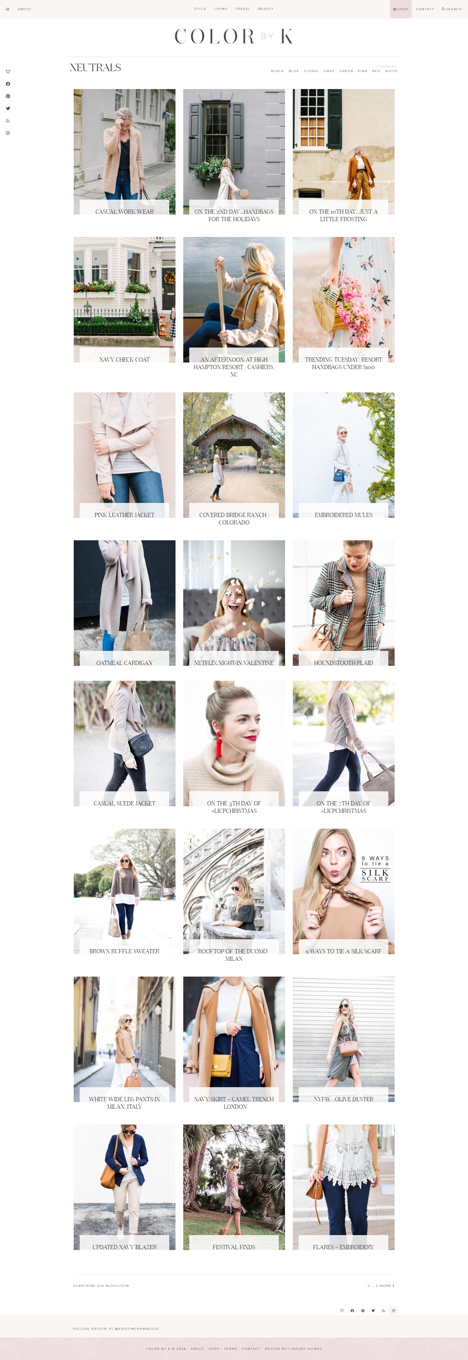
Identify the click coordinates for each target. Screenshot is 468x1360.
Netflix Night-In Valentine (234, 663)
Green (346, 71)
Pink (363, 71)
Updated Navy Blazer (125, 1248)
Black (277, 71)
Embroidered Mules (343, 515)
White (391, 71)
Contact (251, 1349)
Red (376, 71)
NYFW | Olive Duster (343, 1100)
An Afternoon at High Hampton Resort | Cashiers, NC (234, 367)
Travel (243, 9)
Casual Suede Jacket (125, 804)
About (197, 1349)
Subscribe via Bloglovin (101, 1286)
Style (200, 9)
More (387, 1286)
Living (221, 9)
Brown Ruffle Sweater (124, 952)
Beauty (266, 9)
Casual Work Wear (125, 212)
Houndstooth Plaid (343, 663)
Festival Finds (234, 1248)
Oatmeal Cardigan (124, 663)
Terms (231, 1349)
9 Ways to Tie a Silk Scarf (343, 952)
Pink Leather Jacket (125, 515)
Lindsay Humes (305, 1349)
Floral (311, 71)
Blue (294, 71)
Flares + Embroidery (343, 1248)
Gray (329, 71)
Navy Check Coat (124, 360)
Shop (214, 1349)
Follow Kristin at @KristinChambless (116, 1329)
